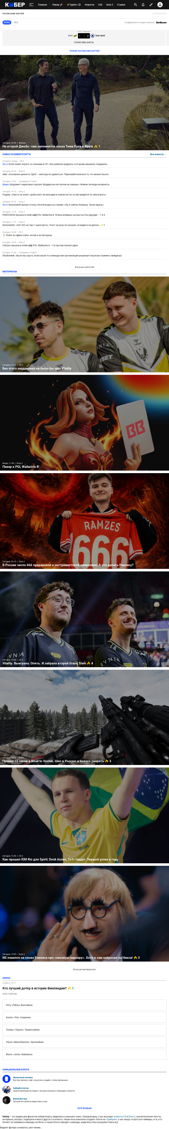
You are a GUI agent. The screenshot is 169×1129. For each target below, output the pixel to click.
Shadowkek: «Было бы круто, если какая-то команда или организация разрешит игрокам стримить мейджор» (62, 255)
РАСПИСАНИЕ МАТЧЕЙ (13, 13)
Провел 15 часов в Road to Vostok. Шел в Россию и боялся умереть (84, 717)
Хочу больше (84, 1108)
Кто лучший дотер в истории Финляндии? (38, 988)
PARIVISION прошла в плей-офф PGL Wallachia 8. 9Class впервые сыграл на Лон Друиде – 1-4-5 (53, 215)
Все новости (158, 154)
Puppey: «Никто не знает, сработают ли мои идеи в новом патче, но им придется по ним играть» (54, 194)
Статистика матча (84, 42)
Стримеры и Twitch (28, 181)
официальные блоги (15, 1069)
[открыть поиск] (135, 5)
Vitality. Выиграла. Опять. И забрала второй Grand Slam (84, 619)
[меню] (31, 4)
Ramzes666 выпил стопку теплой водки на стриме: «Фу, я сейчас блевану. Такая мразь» (56, 204)
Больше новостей (84, 267)
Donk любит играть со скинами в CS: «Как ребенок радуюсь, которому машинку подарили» (58, 164)
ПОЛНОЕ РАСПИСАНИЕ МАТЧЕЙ (84, 51)
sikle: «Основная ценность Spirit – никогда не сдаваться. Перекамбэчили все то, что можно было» (55, 174)
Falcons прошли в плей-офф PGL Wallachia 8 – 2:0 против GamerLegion (40, 245)
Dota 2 (22, 171)
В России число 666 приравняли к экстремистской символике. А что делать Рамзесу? (84, 521)
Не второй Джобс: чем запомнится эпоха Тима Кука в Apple (84, 102)
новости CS (120, 1116)
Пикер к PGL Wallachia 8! (84, 423)
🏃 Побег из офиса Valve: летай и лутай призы (27, 235)
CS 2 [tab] (16, 22)
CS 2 (22, 161)
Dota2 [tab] (7, 22)
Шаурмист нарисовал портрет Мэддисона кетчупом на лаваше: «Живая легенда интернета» (60, 184)
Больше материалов (84, 969)
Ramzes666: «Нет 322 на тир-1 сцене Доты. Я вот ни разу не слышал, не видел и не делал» (51, 225)
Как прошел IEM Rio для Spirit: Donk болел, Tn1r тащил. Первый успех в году (84, 815)
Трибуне (111, 1119)
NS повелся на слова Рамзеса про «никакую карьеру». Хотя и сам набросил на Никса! (84, 914)
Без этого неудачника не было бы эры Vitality (84, 324)
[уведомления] (143, 5)
